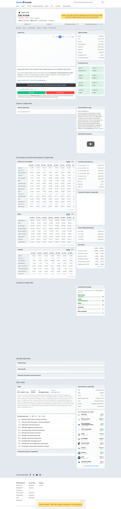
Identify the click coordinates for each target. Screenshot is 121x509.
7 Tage (39, 416)
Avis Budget (84, 438)
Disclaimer (19, 490)
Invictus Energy (85, 443)
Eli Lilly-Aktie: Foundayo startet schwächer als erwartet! (35, 446)
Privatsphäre (19, 495)
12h (32, 416)
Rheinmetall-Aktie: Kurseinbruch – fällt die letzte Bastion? (36, 422)
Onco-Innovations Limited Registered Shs (87, 424)
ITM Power (84, 414)
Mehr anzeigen (99, 128)
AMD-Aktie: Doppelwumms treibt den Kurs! (32, 427)
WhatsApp (31, 498)
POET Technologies (86, 429)
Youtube (31, 488)
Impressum (19, 485)
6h (30, 416)
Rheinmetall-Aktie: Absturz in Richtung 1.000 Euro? (34, 419)
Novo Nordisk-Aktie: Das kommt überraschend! (33, 430)
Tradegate (37, 18)
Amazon (83, 447)
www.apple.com (55, 392)
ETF (52, 6)
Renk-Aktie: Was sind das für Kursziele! (31, 433)
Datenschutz (19, 493)
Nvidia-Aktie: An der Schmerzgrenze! (31, 425)
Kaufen (32, 93)
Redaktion (31, 485)
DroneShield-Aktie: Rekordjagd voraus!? (31, 441)
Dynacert (83, 452)
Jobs (17, 498)
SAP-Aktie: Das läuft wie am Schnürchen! (32, 438)
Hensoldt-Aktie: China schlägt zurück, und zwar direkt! (35, 443)
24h (35, 416)
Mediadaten (19, 488)
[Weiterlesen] (73, 419)
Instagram (31, 495)
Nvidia (83, 433)
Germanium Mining (86, 461)
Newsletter (19, 500)
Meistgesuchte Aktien (38, 6)
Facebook (31, 493)
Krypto (46, 6)
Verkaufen (61, 93)
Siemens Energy (85, 419)
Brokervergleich (67, 6)
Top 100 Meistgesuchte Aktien (91, 466)
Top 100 (29, 6)
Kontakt (41, 485)
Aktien (23, 6)
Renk (82, 457)
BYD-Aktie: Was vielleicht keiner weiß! (31, 435)
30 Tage (43, 416)
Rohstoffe (57, 6)
